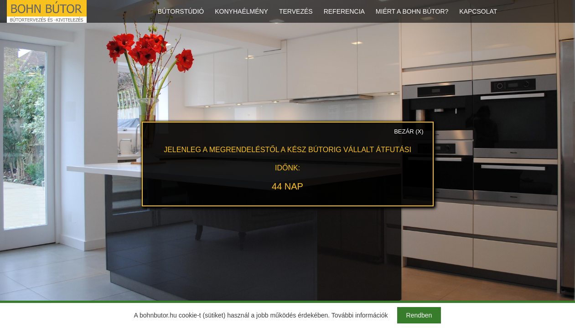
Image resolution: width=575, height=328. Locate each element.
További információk (360, 315)
